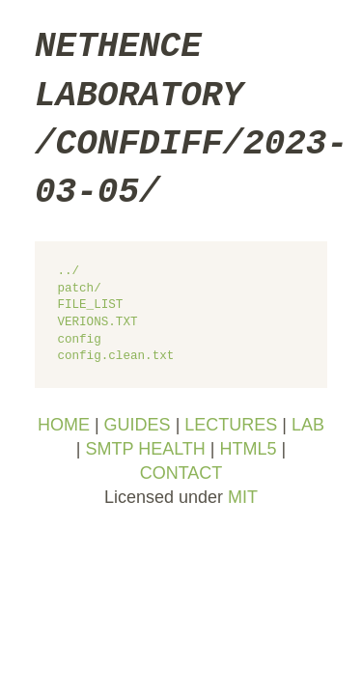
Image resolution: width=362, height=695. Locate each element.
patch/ (78, 289)
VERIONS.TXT (97, 323)
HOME (64, 424)
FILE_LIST (90, 305)
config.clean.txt (115, 356)
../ (68, 272)
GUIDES (137, 424)
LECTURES (230, 424)
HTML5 (248, 449)
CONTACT (181, 473)
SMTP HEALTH (145, 449)
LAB (308, 424)
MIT (243, 497)
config (78, 340)
